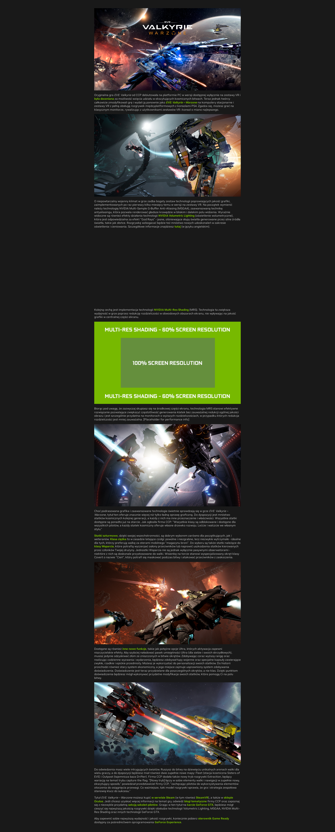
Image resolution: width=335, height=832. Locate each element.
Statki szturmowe (106, 535)
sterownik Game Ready (213, 818)
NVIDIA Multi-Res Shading (171, 309)
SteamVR (202, 797)
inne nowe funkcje (134, 648)
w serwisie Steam (163, 797)
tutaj (177, 226)
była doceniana (104, 98)
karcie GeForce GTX (200, 804)
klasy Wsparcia (104, 546)
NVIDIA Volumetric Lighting (176, 215)
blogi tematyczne (195, 801)
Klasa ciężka (118, 539)
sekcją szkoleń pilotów (143, 804)
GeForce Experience (168, 822)
